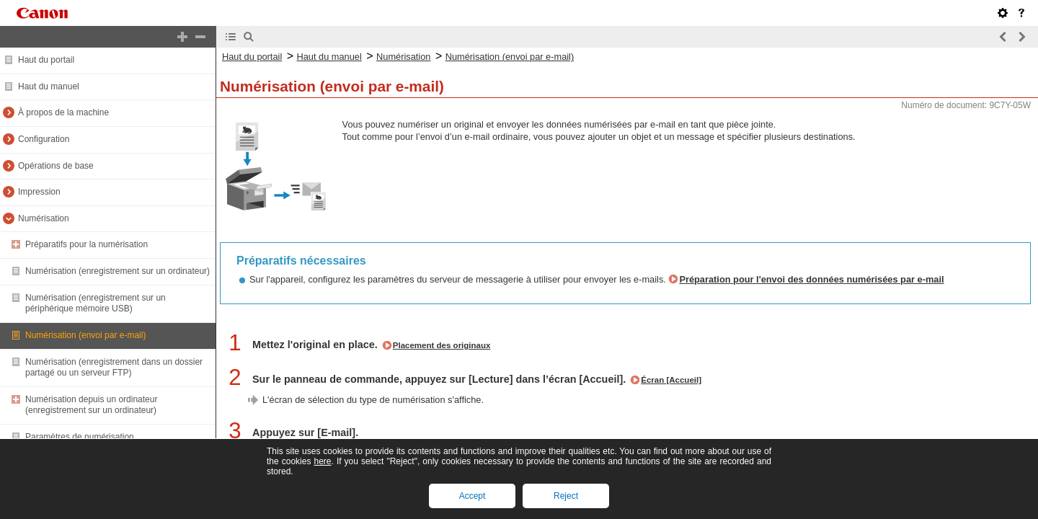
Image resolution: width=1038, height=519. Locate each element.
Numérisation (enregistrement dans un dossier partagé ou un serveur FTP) (114, 367)
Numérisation (43, 218)
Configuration (43, 139)
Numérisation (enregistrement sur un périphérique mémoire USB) (95, 303)
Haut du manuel (48, 86)
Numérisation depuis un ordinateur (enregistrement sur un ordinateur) (91, 405)
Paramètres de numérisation (79, 437)
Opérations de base (56, 166)
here (322, 461)
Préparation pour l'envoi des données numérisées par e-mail (811, 279)
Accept (472, 496)
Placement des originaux (442, 345)
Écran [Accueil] (671, 380)
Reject (566, 496)
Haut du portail (46, 60)
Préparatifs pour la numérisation (86, 244)
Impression (39, 192)
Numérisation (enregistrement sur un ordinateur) (117, 271)
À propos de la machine (63, 112)
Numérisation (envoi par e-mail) (85, 335)
